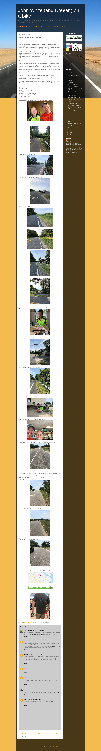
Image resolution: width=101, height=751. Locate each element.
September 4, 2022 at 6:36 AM (37, 677)
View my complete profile (71, 152)
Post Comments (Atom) (30, 736)
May (69, 127)
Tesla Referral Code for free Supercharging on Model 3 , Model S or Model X (41, 26)
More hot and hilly (72, 119)
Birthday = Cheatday (73, 86)
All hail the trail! (71, 117)
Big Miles (70, 101)
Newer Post (23, 733)
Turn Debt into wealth (37, 634)
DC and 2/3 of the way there (74, 99)
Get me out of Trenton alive (74, 112)
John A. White (70, 140)
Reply (25, 636)
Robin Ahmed (27, 689)
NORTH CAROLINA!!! (73, 84)
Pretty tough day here (73, 95)
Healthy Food (56, 692)
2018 (68, 72)
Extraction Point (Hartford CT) (75, 123)
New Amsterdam (72, 115)
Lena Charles (27, 630)
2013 (68, 130)
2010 (68, 134)
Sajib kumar (27, 668)
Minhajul (26, 641)
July (69, 73)
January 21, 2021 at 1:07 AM (35, 654)
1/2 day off (70, 121)
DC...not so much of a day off (75, 97)
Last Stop (70, 82)
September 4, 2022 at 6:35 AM (37, 668)
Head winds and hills (73, 103)
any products (57, 679)
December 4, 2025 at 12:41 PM (38, 699)
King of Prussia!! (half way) (74, 110)
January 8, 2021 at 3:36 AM (37, 630)
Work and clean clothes (73, 105)
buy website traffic (54, 646)
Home (40, 733)
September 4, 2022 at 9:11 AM (38, 689)
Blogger (56, 746)
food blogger (27, 699)
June (69, 125)
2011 (68, 132)
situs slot (52, 701)
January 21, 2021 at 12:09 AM (36, 641)
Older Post (57, 733)
